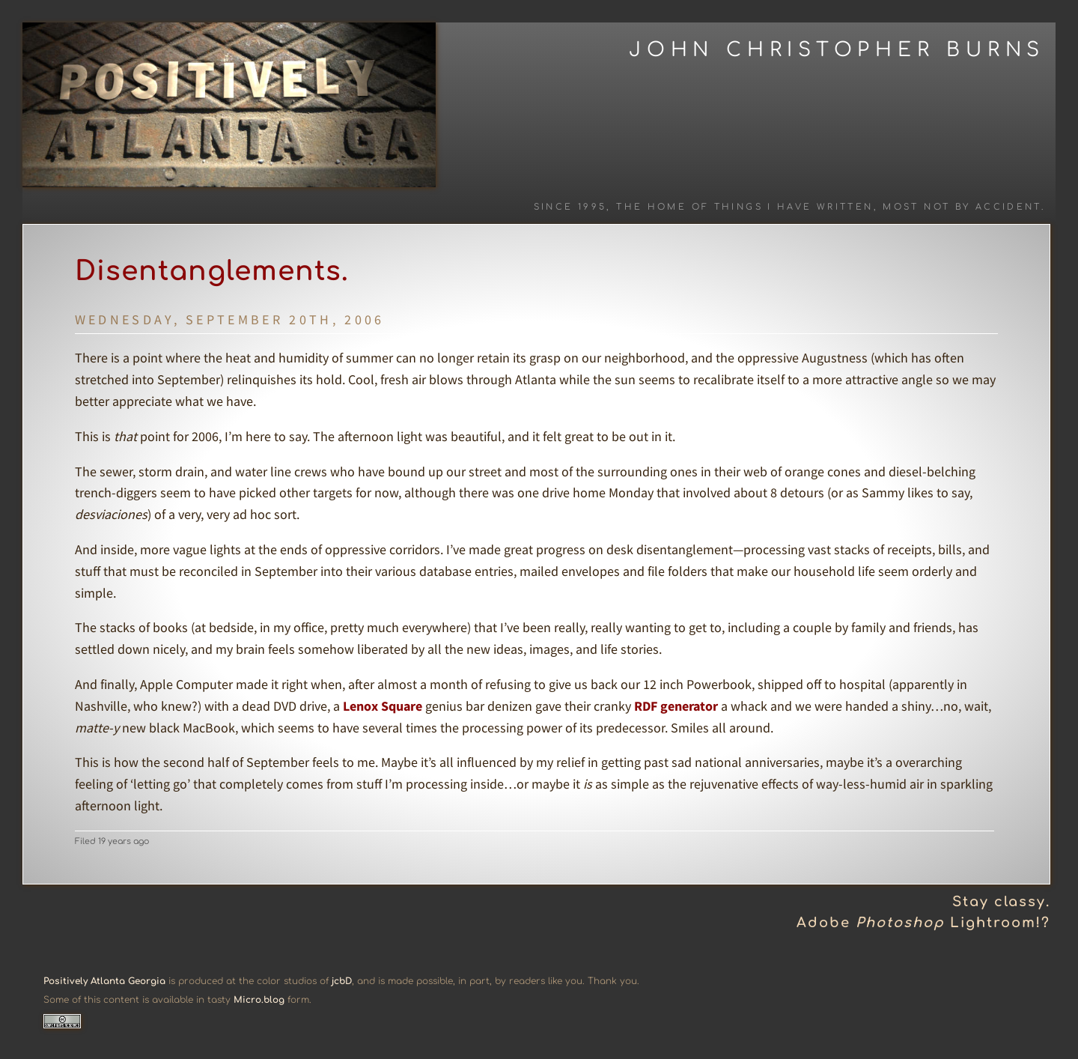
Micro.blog (259, 1000)
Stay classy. (1001, 901)
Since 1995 (570, 207)
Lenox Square (382, 705)
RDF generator (676, 705)
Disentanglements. (212, 271)
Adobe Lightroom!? (923, 922)
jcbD (342, 981)
